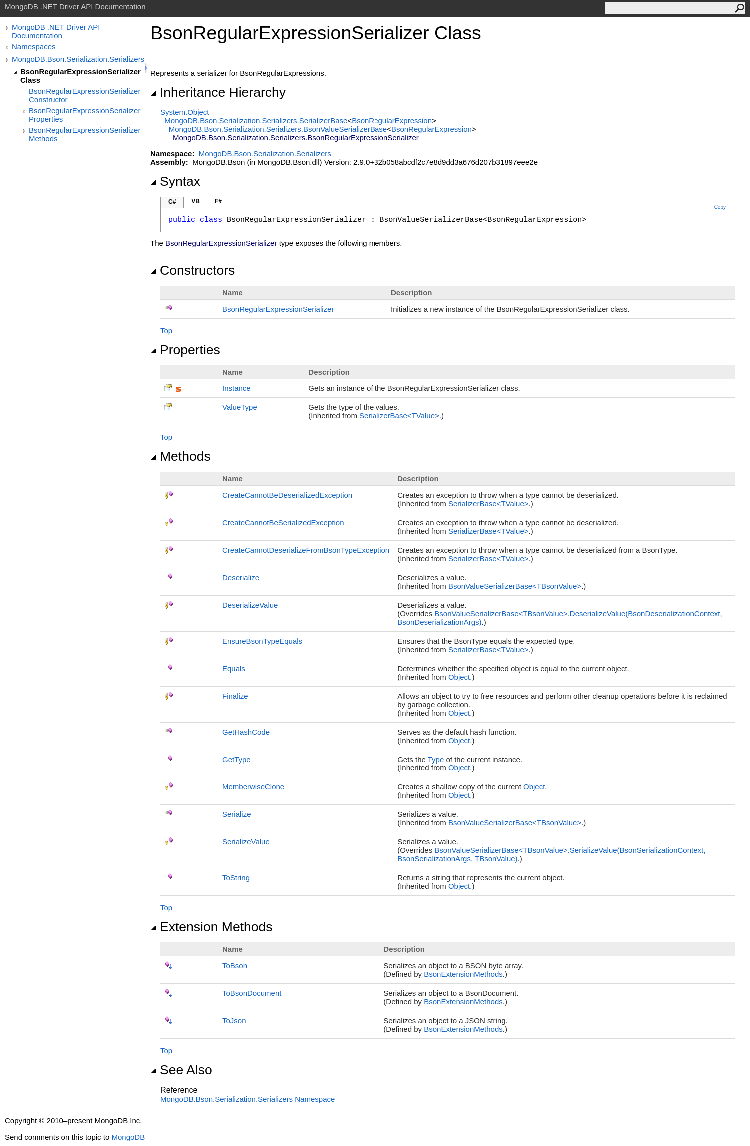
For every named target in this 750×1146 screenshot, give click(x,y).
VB (195, 201)
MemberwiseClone (253, 786)
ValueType (239, 407)
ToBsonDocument (251, 993)
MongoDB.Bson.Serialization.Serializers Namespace (247, 1099)
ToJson (234, 1020)
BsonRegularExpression (392, 120)
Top (166, 330)
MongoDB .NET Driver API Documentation (56, 31)
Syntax (175, 181)
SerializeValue (246, 841)
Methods (180, 456)
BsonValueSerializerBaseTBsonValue (514, 586)
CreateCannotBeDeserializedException (287, 495)
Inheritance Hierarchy (218, 92)
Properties (185, 349)
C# (172, 201)
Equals (233, 668)
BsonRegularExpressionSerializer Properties (84, 114)
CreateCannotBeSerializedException (283, 522)
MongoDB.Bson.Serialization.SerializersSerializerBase (255, 120)
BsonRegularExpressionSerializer (278, 309)
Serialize (236, 814)
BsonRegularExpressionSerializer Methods (84, 134)
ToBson (234, 965)
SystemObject (184, 112)
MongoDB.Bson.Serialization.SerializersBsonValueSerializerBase (278, 129)
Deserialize (240, 577)
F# (218, 201)
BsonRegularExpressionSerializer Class (80, 75)
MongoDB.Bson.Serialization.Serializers (78, 59)
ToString (236, 877)
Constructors (192, 270)
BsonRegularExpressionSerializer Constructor (84, 95)
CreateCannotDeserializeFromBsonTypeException (305, 550)
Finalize (235, 696)
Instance (236, 388)
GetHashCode (246, 732)
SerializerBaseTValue (399, 415)
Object (459, 677)
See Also (181, 1069)
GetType (236, 759)
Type (436, 759)
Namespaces (34, 46)
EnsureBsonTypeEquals (262, 641)
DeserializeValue (250, 605)
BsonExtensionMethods (463, 974)
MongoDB (128, 1137)
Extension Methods (211, 926)
